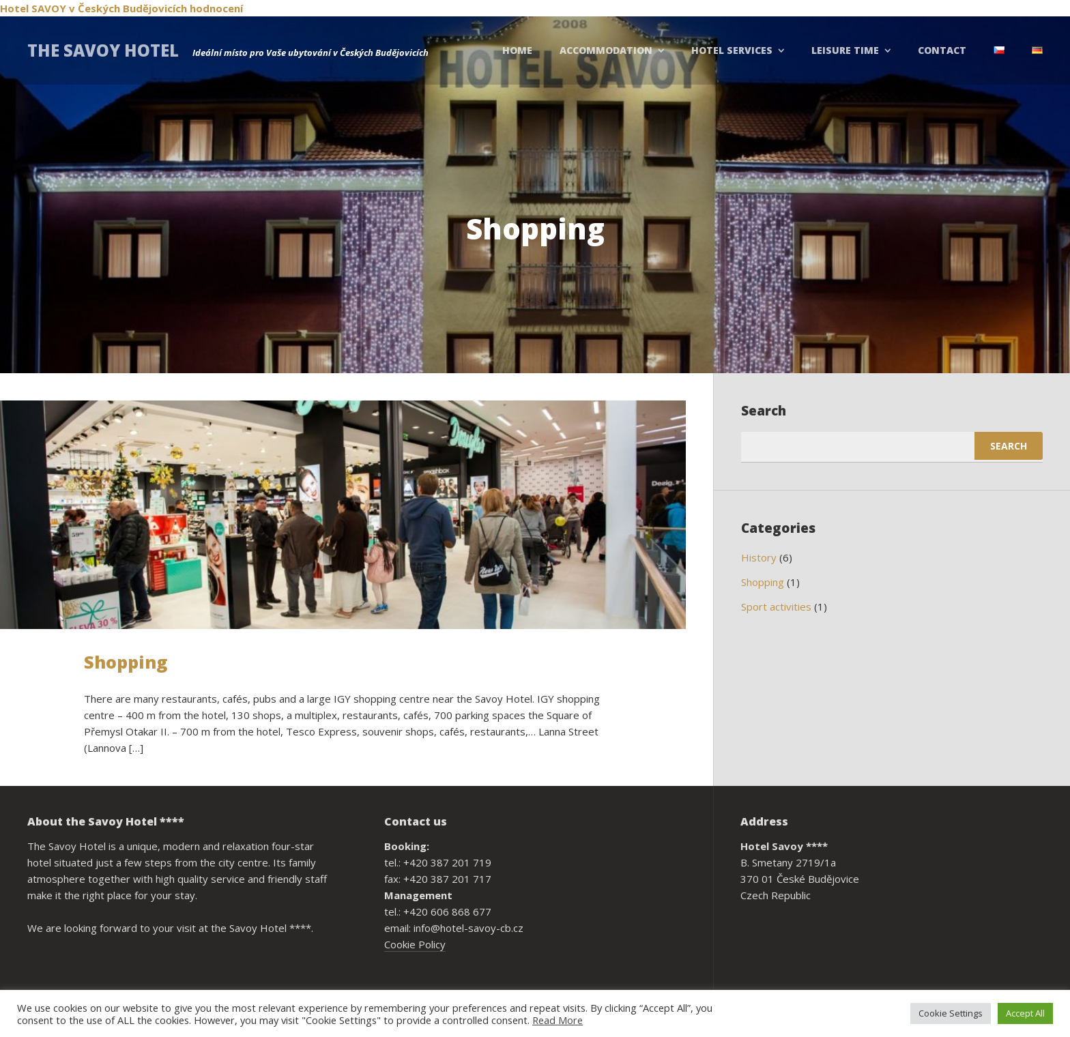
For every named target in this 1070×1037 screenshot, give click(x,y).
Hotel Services (731, 50)
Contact (942, 50)
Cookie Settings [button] (951, 1013)
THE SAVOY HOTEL (103, 50)
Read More (557, 1020)
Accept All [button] (1025, 1013)
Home (517, 50)
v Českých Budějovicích (128, 8)
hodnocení (216, 8)
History (759, 557)
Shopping (125, 661)
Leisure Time (845, 50)
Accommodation (606, 50)
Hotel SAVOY (33, 8)
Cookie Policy (415, 944)
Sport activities (776, 606)
